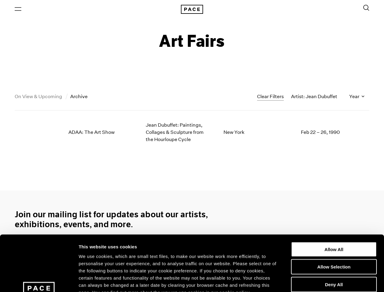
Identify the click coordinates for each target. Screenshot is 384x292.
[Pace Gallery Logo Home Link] (192, 9)
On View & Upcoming (39, 97)
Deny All (334, 234)
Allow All (334, 199)
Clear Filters (270, 97)
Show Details (315, 280)
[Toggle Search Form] (366, 8)
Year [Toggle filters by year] (356, 97)
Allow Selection (334, 216)
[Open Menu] (18, 9)
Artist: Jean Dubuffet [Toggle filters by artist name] (314, 97)
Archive (79, 97)
